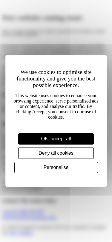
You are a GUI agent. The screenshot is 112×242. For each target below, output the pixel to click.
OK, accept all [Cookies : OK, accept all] (56, 138)
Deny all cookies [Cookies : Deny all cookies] (56, 153)
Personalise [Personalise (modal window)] (56, 167)
